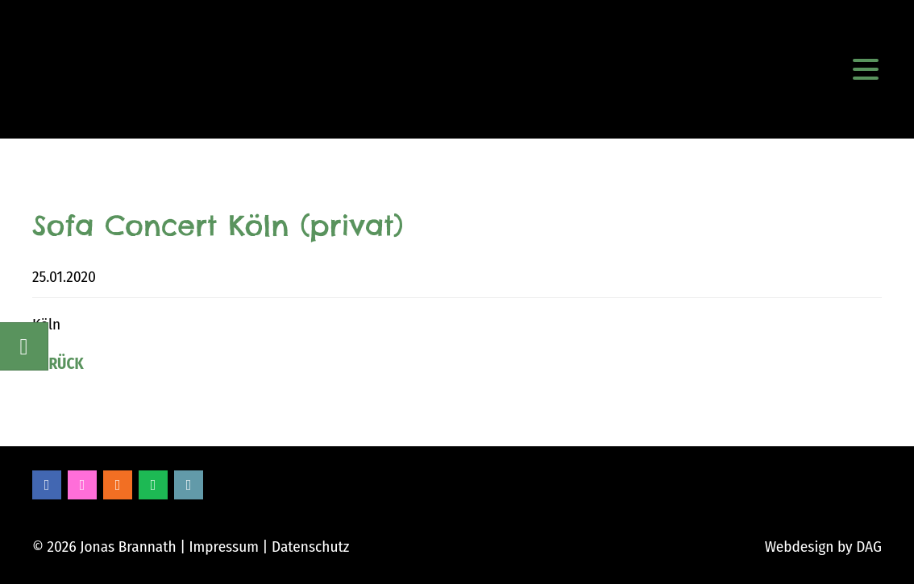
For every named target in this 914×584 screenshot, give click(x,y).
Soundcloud (117, 484)
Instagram (82, 484)
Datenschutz (310, 546)
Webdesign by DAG (823, 546)
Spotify (153, 484)
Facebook (46, 484)
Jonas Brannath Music (77, 69)
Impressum (224, 546)
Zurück (58, 363)
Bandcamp (188, 484)
